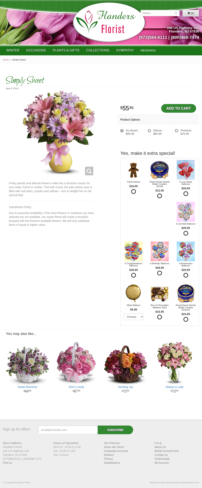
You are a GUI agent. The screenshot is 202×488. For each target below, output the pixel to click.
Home (6, 60)
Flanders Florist (108, 22)
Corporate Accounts (116, 451)
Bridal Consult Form (166, 451)
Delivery (109, 454)
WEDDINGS (148, 50)
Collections (97, 50)
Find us (7, 462)
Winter (12, 50)
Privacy (108, 458)
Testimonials (162, 458)
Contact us (161, 454)
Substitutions (112, 462)
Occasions (36, 50)
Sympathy (125, 50)
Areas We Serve (114, 447)
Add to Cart (178, 108)
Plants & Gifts (66, 50)
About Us (160, 447)
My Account (161, 462)
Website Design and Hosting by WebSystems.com (174, 482)
